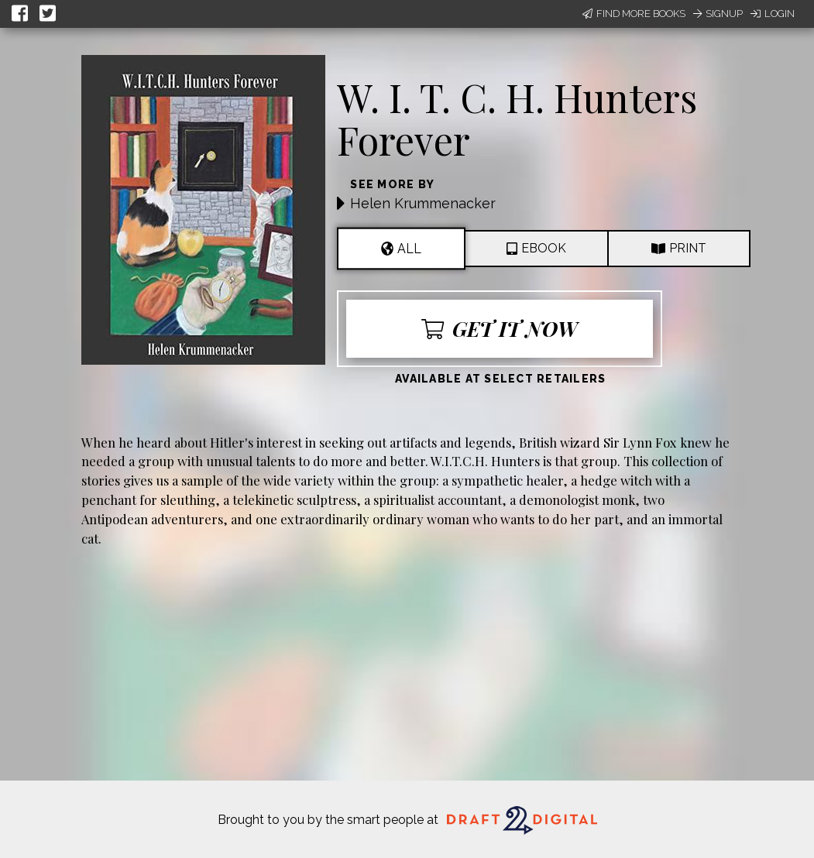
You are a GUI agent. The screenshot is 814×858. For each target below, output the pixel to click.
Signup (718, 13)
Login (772, 13)
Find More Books (633, 13)
